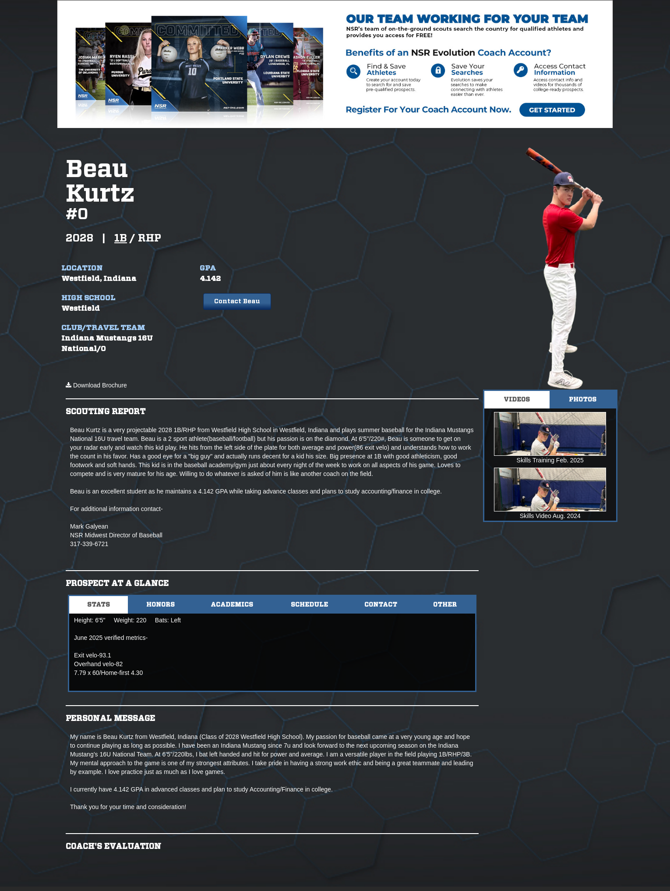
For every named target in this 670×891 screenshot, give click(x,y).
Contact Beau (237, 301)
